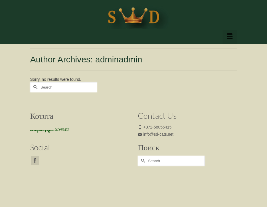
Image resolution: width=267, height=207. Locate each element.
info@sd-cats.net (155, 134)
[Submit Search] (34, 87)
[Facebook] (35, 160)
